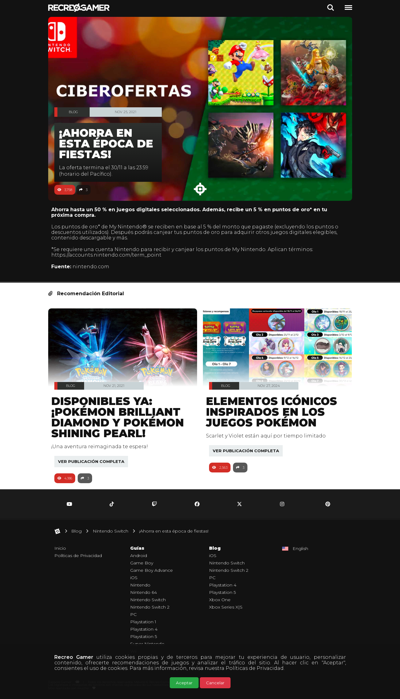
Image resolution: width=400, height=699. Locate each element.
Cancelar (215, 682)
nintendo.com (94, 266)
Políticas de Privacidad (255, 668)
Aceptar (184, 682)
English (300, 548)
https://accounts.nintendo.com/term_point (109, 255)
